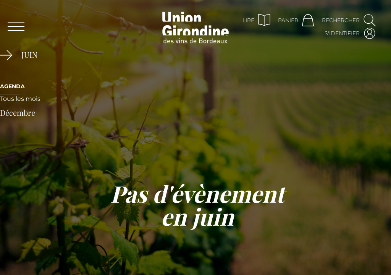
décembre (17, 112)
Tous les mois (20, 98)
